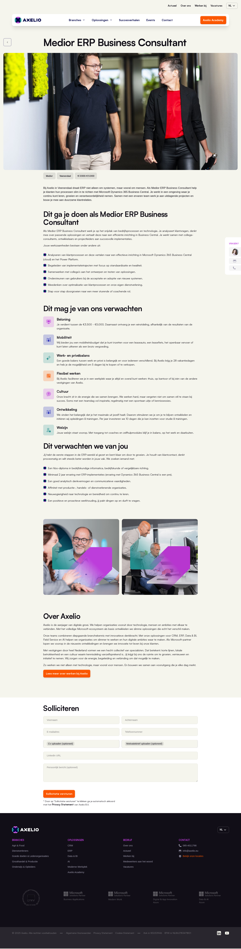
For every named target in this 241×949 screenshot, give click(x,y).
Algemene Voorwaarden (78, 933)
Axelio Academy (213, 20)
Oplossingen (102, 20)
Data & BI (73, 856)
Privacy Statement (63, 805)
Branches (77, 20)
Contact (167, 20)
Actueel (172, 5)
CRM (70, 846)
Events (150, 20)
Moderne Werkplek (77, 867)
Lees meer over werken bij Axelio (67, 673)
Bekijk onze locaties (191, 856)
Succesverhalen (129, 20)
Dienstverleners (20, 851)
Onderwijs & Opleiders (23, 867)
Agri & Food (18, 846)
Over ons (186, 5)
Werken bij (201, 5)
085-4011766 (187, 846)
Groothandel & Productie (25, 862)
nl (232, 6)
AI (69, 862)
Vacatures (216, 5)
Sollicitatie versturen (59, 794)
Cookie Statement (124, 933)
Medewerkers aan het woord (138, 862)
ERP (70, 851)
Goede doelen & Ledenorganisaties (30, 856)
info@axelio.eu (188, 851)
